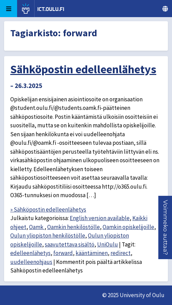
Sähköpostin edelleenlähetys (83, 69)
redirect (120, 253)
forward (63, 253)
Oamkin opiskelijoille (128, 227)
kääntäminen (92, 253)
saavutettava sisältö (69, 244)
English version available (100, 218)
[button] (165, 227)
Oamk (36, 227)
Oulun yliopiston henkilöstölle (47, 235)
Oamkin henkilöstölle (73, 227)
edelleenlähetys (30, 253)
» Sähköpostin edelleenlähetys (48, 209)
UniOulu (107, 244)
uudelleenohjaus (31, 262)
